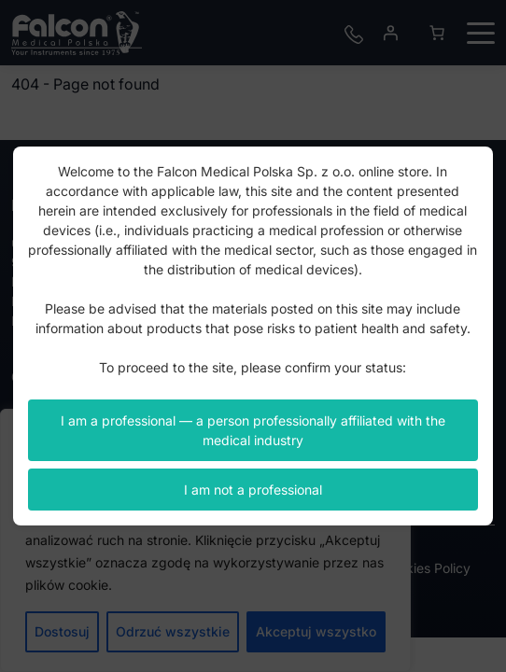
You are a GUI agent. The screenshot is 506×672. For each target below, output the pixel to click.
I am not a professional (253, 489)
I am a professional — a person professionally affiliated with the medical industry (253, 430)
